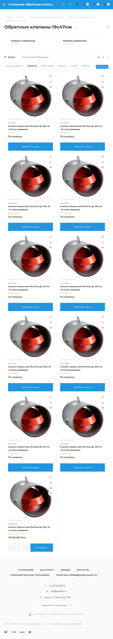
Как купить (47, 568)
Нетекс (78, 622)
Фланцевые (47, 66)
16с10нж (62, 66)
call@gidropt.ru (59, 589)
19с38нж (86, 66)
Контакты (83, 568)
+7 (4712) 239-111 (57, 584)
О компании (25, 568)
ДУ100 (74, 66)
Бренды (65, 568)
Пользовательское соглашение (29, 573)
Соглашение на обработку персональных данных (58, 612)
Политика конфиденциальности (76, 573)
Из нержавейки (14, 66)
